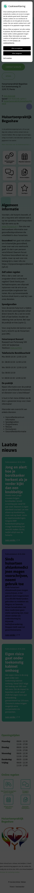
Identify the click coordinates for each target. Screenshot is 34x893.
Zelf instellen (7, 58)
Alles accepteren (17, 48)
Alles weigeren (17, 53)
